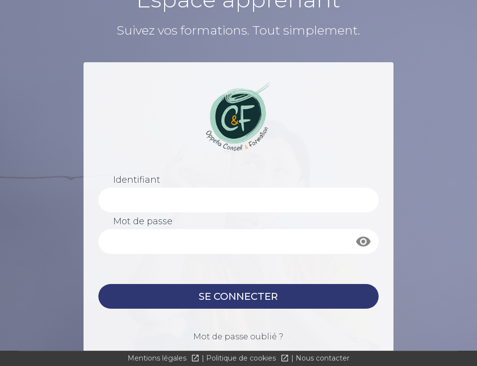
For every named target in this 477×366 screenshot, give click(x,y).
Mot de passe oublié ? (238, 336)
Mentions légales (158, 358)
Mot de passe (143, 221)
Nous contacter (322, 358)
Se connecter (238, 296)
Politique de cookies (242, 358)
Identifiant (136, 179)
